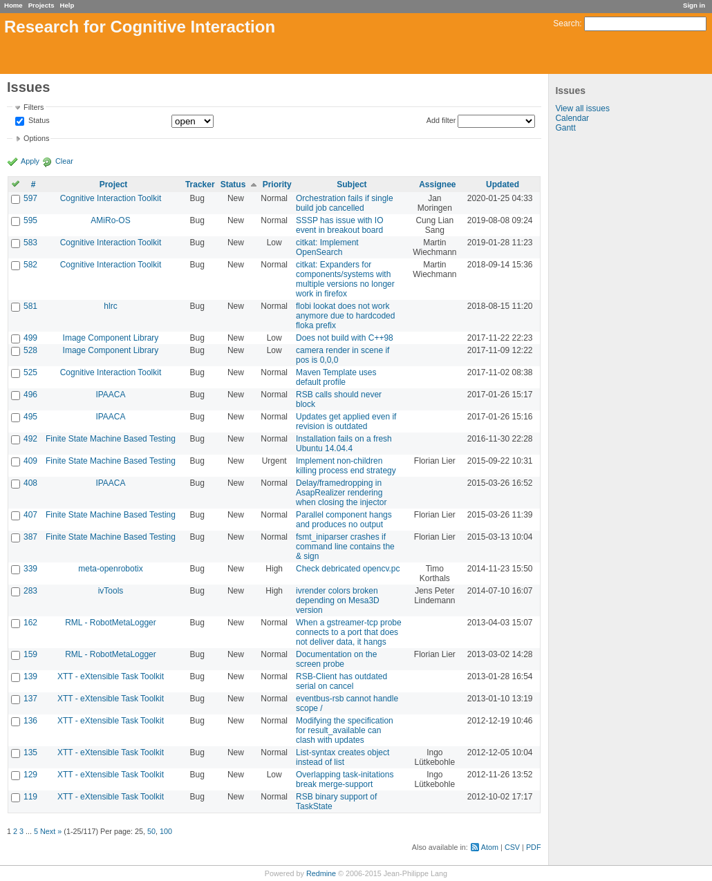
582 (30, 264)
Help (67, 5)
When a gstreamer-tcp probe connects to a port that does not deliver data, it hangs (349, 632)
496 (30, 394)
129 (30, 774)
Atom (489, 847)
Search (566, 23)
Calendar (572, 118)
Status (38, 121)
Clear (64, 161)
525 (30, 372)
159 (30, 654)
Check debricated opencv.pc (348, 569)
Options (36, 138)
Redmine (321, 873)
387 (30, 537)
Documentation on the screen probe (336, 659)
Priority (277, 184)
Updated (502, 184)
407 (30, 515)
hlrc (110, 306)
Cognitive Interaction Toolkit (111, 198)
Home (13, 5)
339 (30, 569)
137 (30, 698)
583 (30, 242)
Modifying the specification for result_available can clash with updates (344, 730)
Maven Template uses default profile (336, 377)
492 (30, 439)
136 (30, 721)
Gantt (565, 128)
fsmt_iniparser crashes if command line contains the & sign (345, 546)
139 (30, 676)
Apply (30, 161)
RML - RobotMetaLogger (110, 622)
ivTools (111, 591)
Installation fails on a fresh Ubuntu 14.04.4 (344, 443)
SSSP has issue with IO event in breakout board (340, 225)
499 (30, 338)
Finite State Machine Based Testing (111, 439)
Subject (351, 184)
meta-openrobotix (110, 569)
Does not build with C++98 (344, 338)
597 (30, 198)
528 (30, 350)
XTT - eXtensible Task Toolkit (110, 676)
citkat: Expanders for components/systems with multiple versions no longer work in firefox (345, 279)
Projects (41, 5)
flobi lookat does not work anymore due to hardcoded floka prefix (345, 315)
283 (30, 591)
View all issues (582, 108)
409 (30, 461)
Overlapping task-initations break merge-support (344, 779)
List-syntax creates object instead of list (342, 757)
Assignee (437, 184)
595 (30, 220)
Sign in (694, 5)
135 (30, 752)
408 (30, 483)
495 (30, 416)
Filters (34, 107)
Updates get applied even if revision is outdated (346, 421)
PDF (533, 847)
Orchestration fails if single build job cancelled (344, 203)
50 (151, 831)
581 (30, 306)
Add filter (441, 120)
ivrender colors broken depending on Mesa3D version (338, 600)
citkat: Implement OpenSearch (327, 247)
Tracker (200, 184)
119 (30, 797)
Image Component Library (111, 338)
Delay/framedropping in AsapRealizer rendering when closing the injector (341, 492)
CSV (512, 847)
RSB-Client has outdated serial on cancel (341, 681)
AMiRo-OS (110, 220)
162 (30, 622)
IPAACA (110, 394)
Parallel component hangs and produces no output (344, 519)
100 (166, 831)
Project (114, 184)
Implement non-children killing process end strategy (346, 465)
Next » (51, 831)
